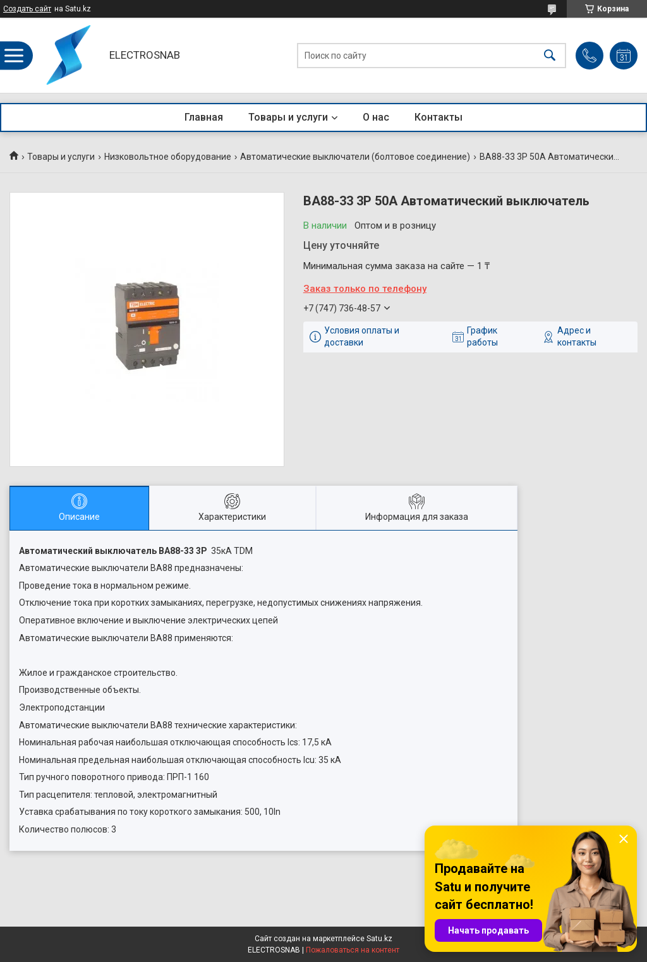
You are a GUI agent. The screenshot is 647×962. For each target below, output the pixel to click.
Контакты (438, 117)
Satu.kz (379, 938)
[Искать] (550, 55)
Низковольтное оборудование (167, 157)
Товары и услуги (288, 117)
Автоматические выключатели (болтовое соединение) (355, 157)
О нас (376, 117)
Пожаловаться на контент (352, 950)
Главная (203, 117)
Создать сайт (27, 8)
